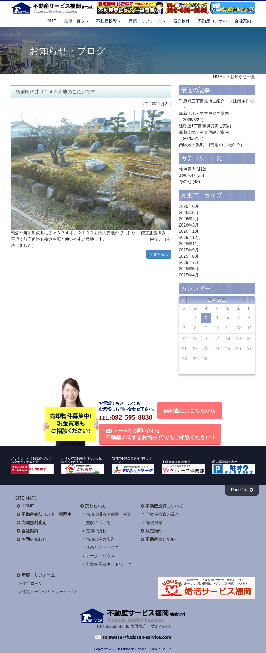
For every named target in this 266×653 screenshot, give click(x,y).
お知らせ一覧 (242, 76)
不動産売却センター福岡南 (46, 514)
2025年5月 (189, 269)
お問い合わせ (34, 539)
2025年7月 (189, 262)
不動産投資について (164, 506)
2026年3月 (189, 225)
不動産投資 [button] (108, 21)
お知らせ (187, 175)
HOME (50, 21)
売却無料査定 (34, 522)
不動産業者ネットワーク (108, 564)
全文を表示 (159, 254)
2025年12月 (190, 237)
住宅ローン (32, 583)
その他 (185, 181)
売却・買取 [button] (76, 21)
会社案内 (243, 21)
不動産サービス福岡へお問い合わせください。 (133, 637)
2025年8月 (189, 256)
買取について (98, 522)
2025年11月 (190, 244)
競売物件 (181, 21)
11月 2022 (217, 300)
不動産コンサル (212, 21)
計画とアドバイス (102, 547)
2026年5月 (189, 212)
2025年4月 (189, 275)
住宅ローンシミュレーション (49, 592)
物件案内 (187, 169)
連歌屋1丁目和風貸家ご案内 (205, 126)
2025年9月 (189, 250)
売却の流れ (96, 531)
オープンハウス (100, 556)
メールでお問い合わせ (160, 434)
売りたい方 (95, 506)
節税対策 (154, 522)
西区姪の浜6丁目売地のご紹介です (211, 145)
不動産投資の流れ (162, 514)
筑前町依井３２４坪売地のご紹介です (55, 91)
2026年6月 (189, 206)
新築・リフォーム (38, 575)
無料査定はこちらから (190, 410)
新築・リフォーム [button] (147, 21)
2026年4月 (189, 219)
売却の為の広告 (100, 539)
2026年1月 (189, 231)
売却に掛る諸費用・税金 (108, 514)
